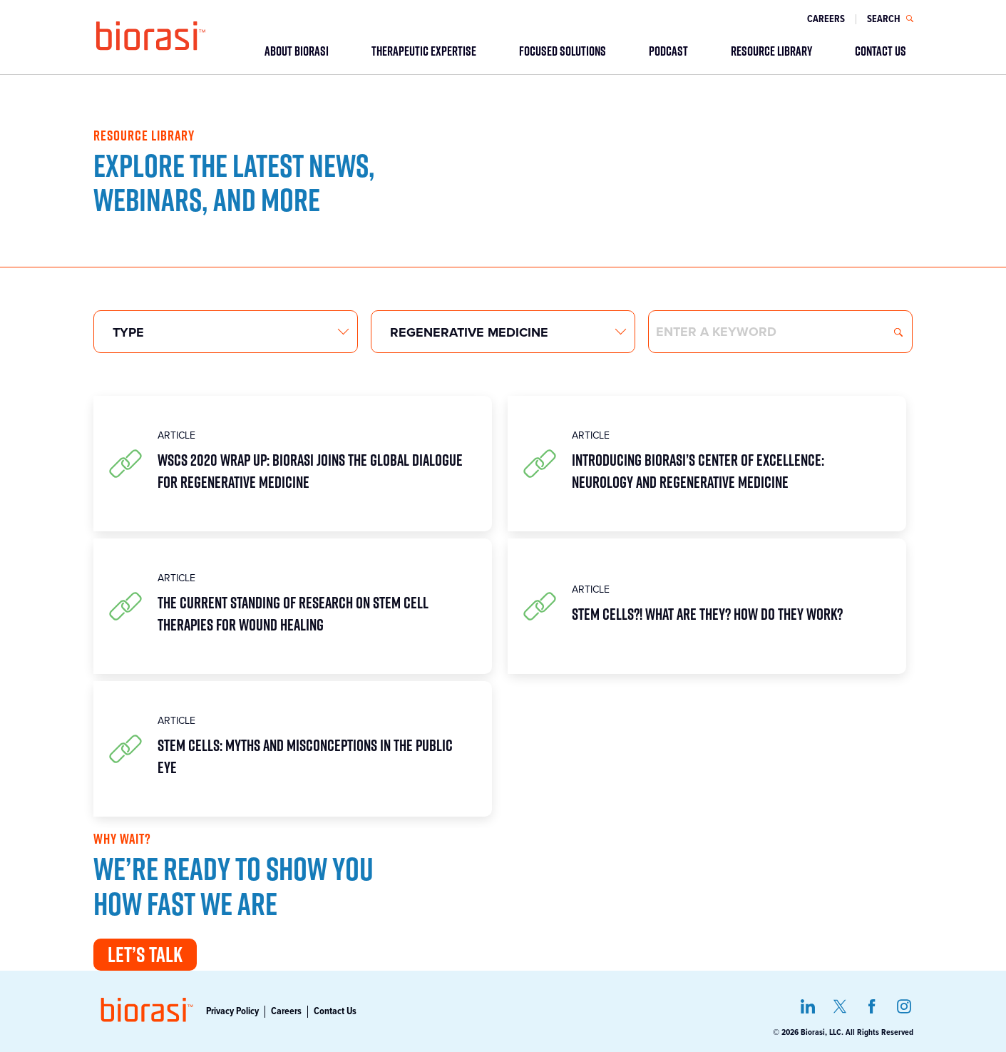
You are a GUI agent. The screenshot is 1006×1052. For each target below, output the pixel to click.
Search (898, 332)
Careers (826, 19)
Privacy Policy (232, 1011)
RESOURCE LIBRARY (771, 50)
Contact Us (335, 1011)
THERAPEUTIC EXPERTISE (423, 50)
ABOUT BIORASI (297, 50)
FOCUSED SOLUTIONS (562, 50)
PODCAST (668, 50)
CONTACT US (880, 50)
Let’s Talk (145, 954)
